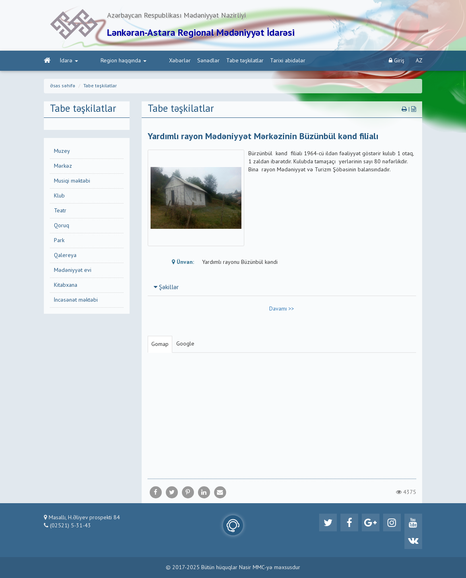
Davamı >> (281, 309)
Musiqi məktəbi (72, 181)
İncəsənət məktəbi (76, 300)
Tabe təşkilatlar (212, 61)
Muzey (62, 151)
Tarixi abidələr (255, 61)
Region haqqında (107, 61)
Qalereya (65, 255)
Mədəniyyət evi (72, 270)
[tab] (282, 287)
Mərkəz (63, 166)
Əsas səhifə (62, 86)
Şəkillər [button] (166, 287)
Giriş (396, 61)
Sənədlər (176, 61)
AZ (419, 61)
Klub (59, 196)
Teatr (60, 211)
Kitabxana (65, 285)
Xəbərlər (148, 61)
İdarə (69, 61)
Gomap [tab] (160, 344)
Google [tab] (185, 344)
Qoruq (61, 225)
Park (59, 240)
